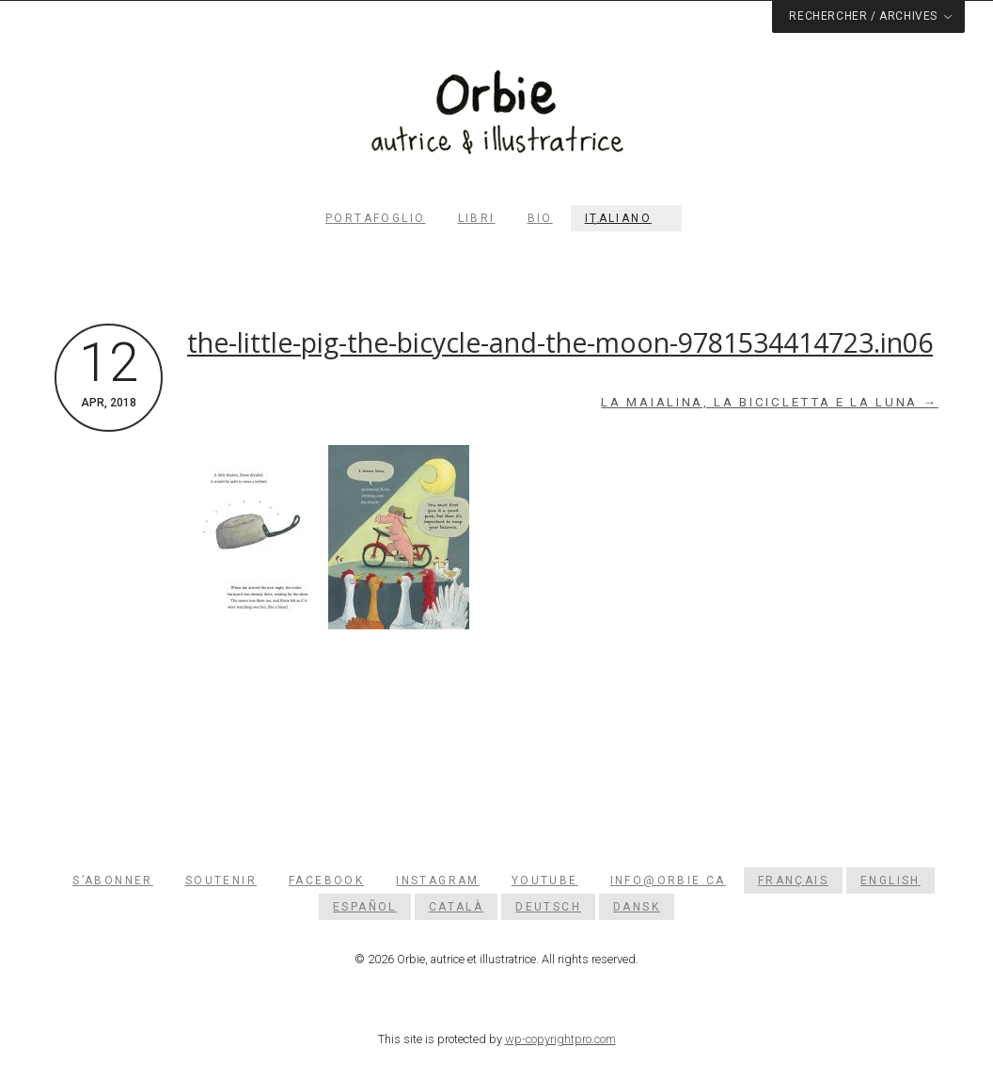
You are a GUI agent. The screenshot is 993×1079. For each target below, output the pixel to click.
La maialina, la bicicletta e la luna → (769, 402)
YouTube (545, 880)
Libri (477, 218)
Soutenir (221, 880)
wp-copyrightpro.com (560, 1039)
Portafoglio (375, 218)
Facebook (326, 880)
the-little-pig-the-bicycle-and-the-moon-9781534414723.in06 (560, 342)
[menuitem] (626, 218)
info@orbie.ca (668, 880)
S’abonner (112, 880)
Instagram (438, 880)
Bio (540, 218)
